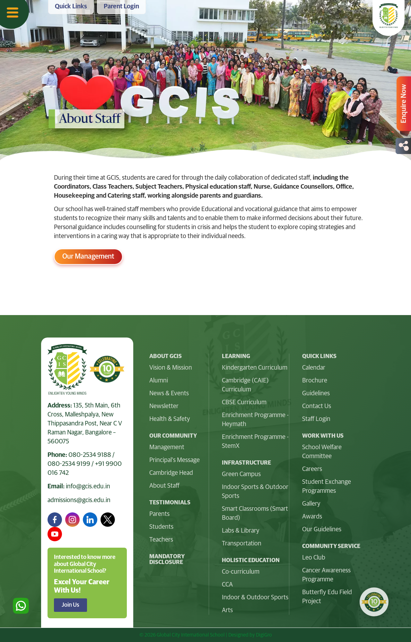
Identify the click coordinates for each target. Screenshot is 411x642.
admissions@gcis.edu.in (79, 500)
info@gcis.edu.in (88, 486)
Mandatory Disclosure (167, 559)
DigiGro (264, 635)
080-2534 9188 (89, 455)
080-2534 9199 (69, 464)
